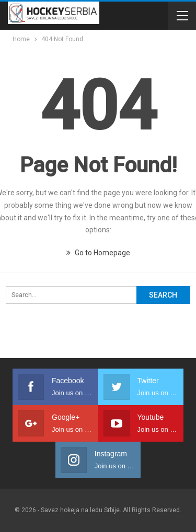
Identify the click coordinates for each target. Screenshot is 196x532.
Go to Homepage (98, 253)
